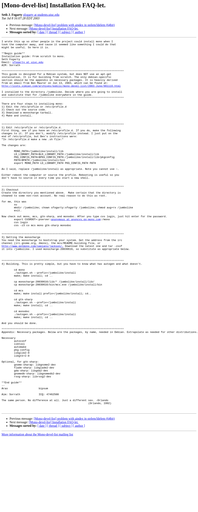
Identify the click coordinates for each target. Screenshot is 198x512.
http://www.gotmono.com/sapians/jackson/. (32, 287)
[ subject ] (66, 32)
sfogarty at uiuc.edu (27, 67)
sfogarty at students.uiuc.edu (41, 14)
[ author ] (79, 32)
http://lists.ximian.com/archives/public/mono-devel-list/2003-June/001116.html (61, 95)
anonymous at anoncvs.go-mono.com (76, 255)
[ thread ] (53, 32)
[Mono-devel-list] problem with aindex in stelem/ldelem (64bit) (74, 25)
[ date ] (41, 32)
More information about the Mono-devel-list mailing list (37, 508)
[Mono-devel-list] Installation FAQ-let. (53, 28)
